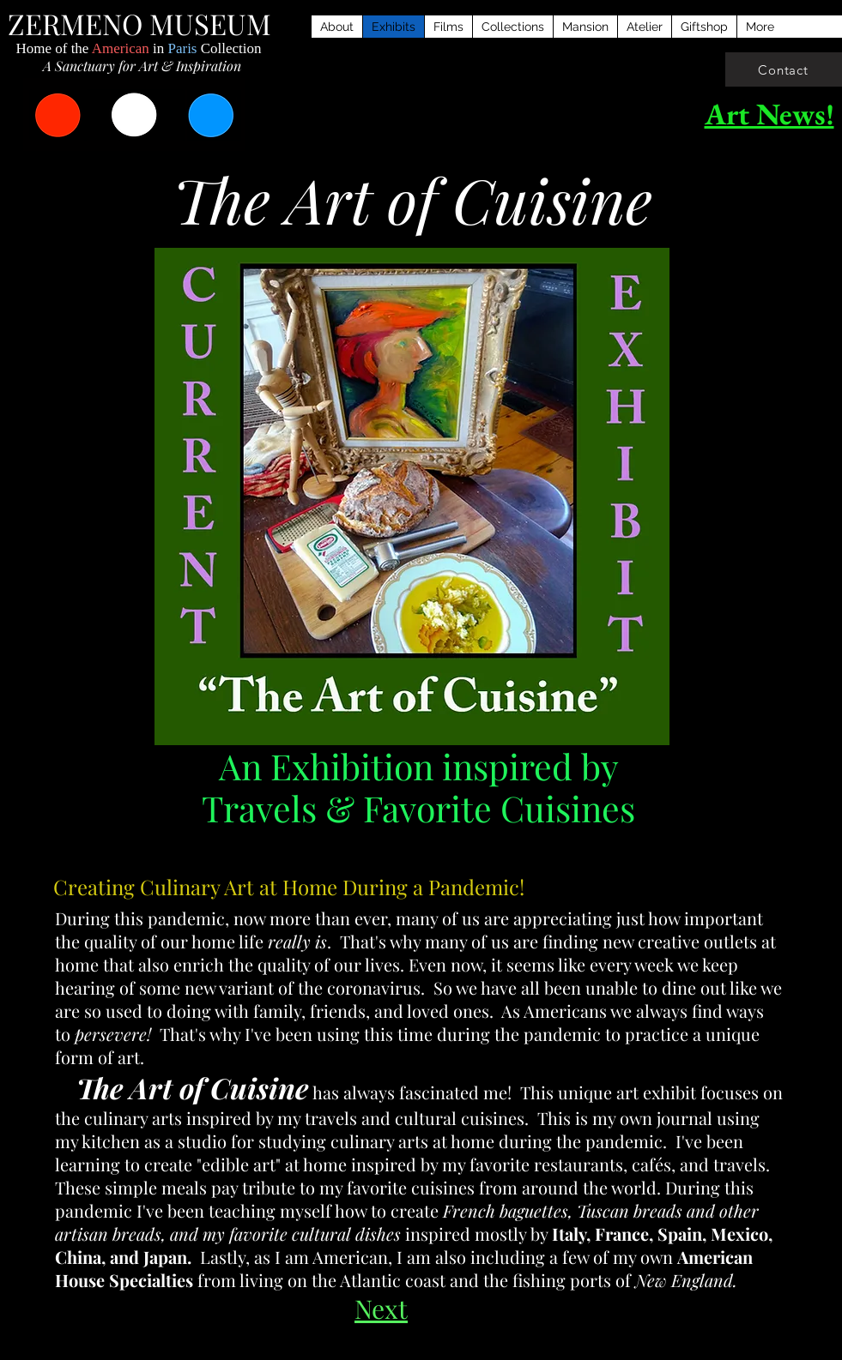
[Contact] (783, 69)
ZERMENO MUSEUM (139, 23)
